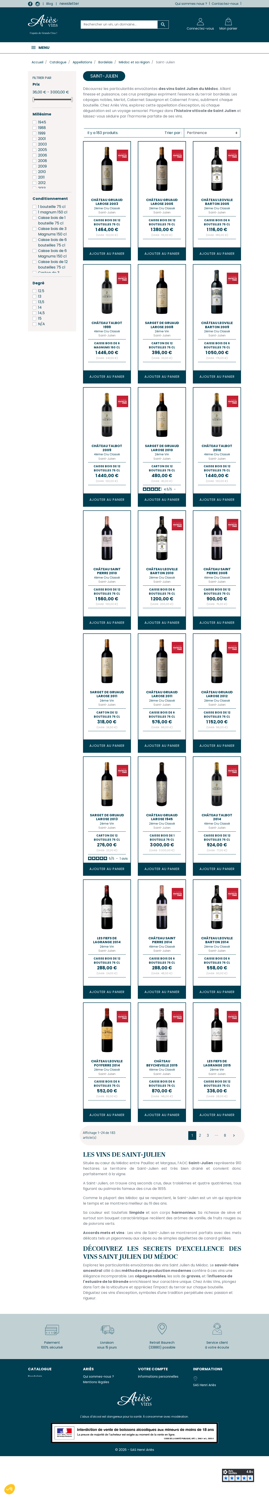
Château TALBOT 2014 (217, 817)
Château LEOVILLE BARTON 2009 (217, 325)
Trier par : (173, 132)
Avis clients (91, 1423)
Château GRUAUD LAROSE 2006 (162, 202)
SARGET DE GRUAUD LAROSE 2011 (107, 694)
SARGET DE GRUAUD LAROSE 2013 (107, 817)
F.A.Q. (87, 1404)
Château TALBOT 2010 (217, 448)
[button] (9, 1489)
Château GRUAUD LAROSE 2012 (217, 694)
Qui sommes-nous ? (98, 1376)
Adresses (145, 1393)
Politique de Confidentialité (104, 1398)
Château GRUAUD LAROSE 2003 (107, 202)
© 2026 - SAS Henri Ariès (134, 1490)
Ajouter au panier (107, 253)
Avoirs (142, 1387)
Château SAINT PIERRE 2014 (162, 940)
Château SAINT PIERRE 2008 (217, 571)
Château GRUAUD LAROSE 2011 (162, 694)
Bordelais (35, 1376)
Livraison (89, 1409)
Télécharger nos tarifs (102, 1416)
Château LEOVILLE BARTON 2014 (217, 940)
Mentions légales (96, 1382)
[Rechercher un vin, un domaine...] (119, 24)
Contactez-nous (225, 3)
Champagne (37, 1382)
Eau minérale (38, 1387)
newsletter (69, 3)
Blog (49, 3)
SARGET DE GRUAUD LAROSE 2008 (162, 325)
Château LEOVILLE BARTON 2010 (162, 571)
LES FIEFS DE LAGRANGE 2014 (107, 940)
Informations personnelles (158, 1376)
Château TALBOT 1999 (107, 325)
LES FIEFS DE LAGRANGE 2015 (217, 1063)
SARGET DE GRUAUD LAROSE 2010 (162, 448)
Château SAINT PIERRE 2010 (107, 571)
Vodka (33, 1393)
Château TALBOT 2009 (107, 448)
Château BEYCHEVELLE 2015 (161, 1063)
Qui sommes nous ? (191, 3)
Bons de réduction (152, 1398)
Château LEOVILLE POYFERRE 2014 (107, 1063)
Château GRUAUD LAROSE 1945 (162, 817)
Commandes (148, 1382)
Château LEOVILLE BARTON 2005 (217, 202)
